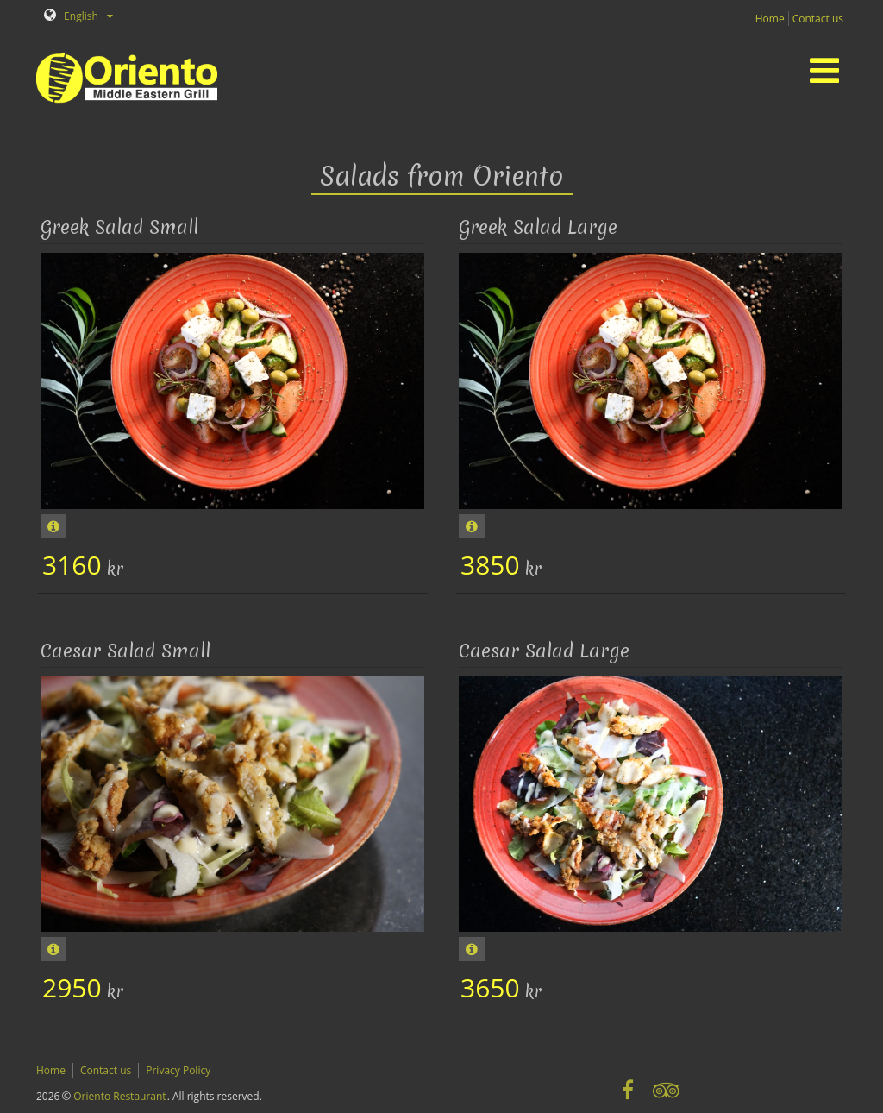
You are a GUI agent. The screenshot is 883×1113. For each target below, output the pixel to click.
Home (770, 18)
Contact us (817, 18)
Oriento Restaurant (119, 1096)
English (71, 16)
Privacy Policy (178, 1070)
